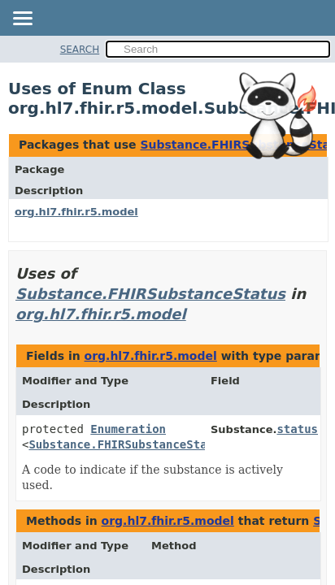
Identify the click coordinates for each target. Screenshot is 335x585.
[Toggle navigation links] (22, 19)
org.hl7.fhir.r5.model (76, 212)
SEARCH (80, 49)
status (297, 429)
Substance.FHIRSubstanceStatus (150, 293)
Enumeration (128, 429)
